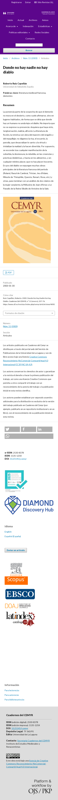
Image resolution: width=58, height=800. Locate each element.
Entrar (28, 2)
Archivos (33, 20)
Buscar (29, 50)
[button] (12, 429)
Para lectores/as (12, 690)
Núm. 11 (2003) (30, 58)
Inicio (10, 20)
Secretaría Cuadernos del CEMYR (33, 740)
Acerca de (11, 26)
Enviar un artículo (16, 550)
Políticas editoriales (18, 32)
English (8, 531)
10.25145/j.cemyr (18, 458)
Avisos (45, 20)
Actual (21, 20)
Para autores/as (12, 695)
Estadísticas (44, 26)
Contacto (30, 38)
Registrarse (16, 2)
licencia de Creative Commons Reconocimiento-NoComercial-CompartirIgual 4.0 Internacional (27, 763)
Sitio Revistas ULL (43, 2)
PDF (9, 272)
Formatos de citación (14, 313)
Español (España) (13, 536)
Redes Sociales (42, 32)
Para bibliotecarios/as (14, 699)
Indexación (28, 26)
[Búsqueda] (29, 45)
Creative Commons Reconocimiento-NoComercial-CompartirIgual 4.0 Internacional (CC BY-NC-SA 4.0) (25, 361)
